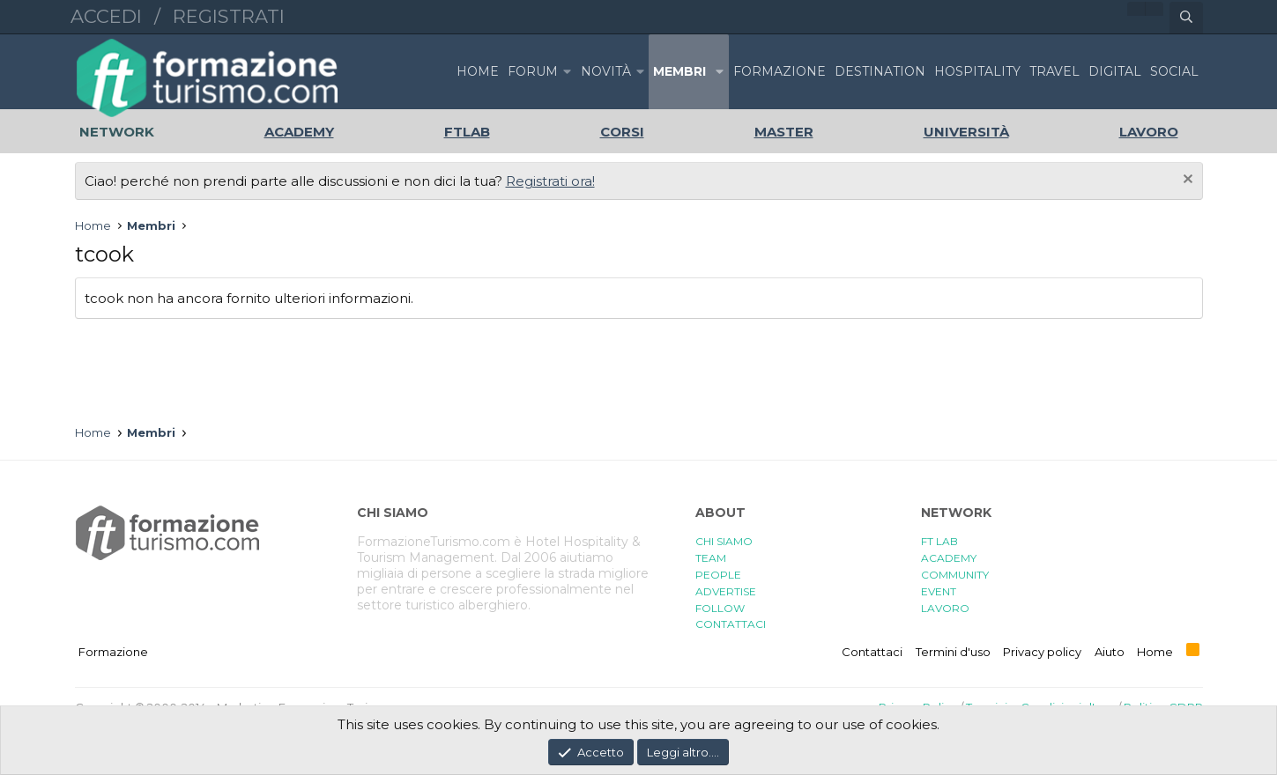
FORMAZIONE (779, 71)
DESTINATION (880, 71)
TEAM (710, 558)
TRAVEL (1054, 71)
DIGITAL (1114, 71)
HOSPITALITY (977, 71)
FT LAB (939, 541)
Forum (533, 71)
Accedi (106, 16)
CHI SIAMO (724, 541)
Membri (679, 71)
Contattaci (872, 652)
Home (478, 71)
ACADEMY (948, 558)
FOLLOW (720, 608)
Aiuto (1110, 652)
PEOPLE (718, 574)
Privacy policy (1042, 652)
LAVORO (945, 608)
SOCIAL (1174, 71)
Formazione (113, 652)
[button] (567, 71)
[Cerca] (1186, 17)
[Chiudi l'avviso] (1185, 181)
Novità (606, 71)
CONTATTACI (730, 624)
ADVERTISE (725, 591)
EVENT (938, 591)
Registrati (229, 16)
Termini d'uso (953, 652)
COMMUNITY (955, 574)
